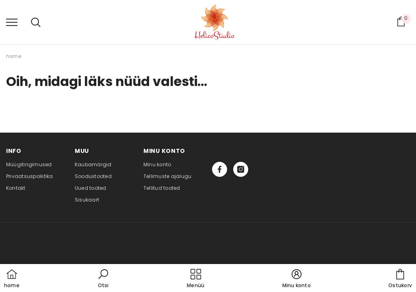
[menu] (11, 22)
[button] (103, 279)
